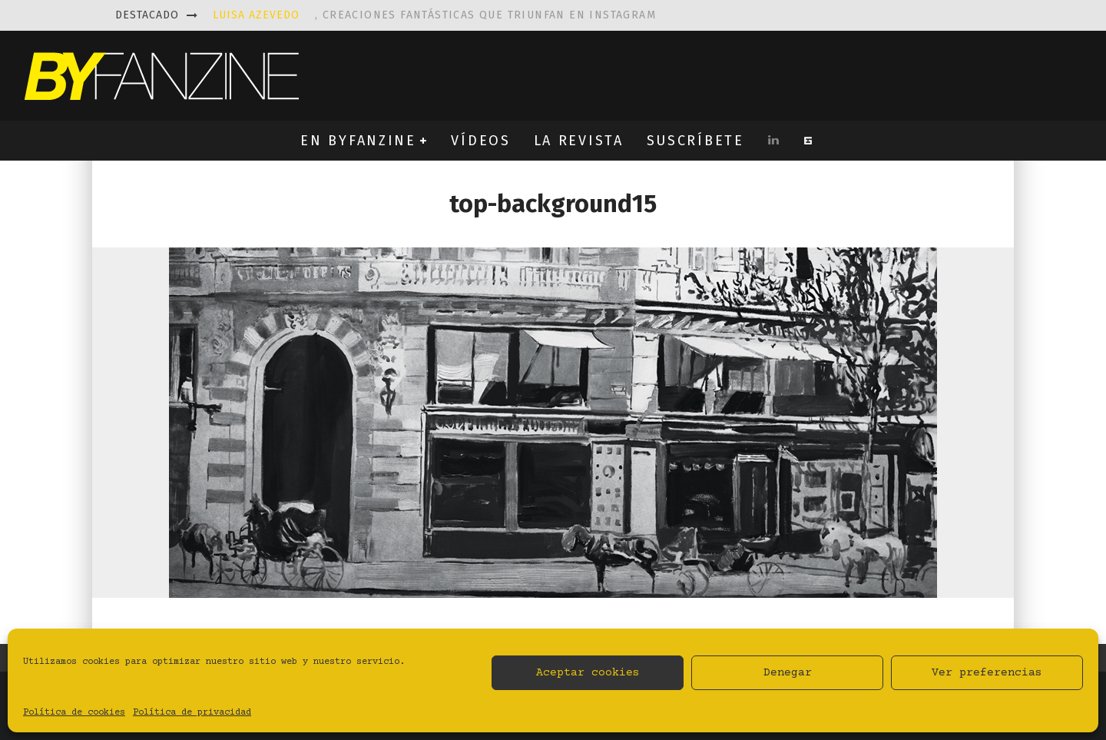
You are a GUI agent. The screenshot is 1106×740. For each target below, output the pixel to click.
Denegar (787, 672)
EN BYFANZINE (358, 140)
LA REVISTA (579, 140)
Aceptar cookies (588, 672)
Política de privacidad (192, 713)
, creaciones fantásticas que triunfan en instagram (434, 15)
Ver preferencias (987, 672)
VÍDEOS (480, 140)
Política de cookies (74, 713)
